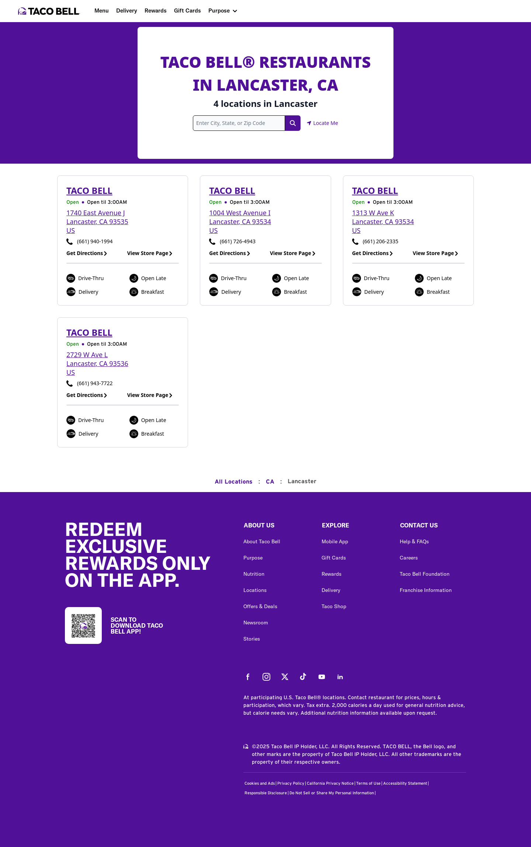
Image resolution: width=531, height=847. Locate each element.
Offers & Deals (260, 606)
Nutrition (253, 574)
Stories (251, 638)
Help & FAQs (414, 541)
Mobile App (335, 541)
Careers (409, 557)
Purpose (219, 10)
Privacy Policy (290, 783)
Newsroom (255, 622)
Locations (255, 590)
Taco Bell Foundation (425, 574)
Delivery (126, 10)
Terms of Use (368, 783)
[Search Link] (293, 123)
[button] (276, 527)
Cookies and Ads (259, 783)
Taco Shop (334, 606)
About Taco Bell (261, 541)
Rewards (156, 10)
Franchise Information (426, 590)
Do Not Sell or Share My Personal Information (331, 793)
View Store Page (150, 253)
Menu (101, 10)
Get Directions (87, 253)
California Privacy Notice (330, 783)
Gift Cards (187, 10)
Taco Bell (89, 190)
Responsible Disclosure (265, 793)
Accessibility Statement (405, 783)
